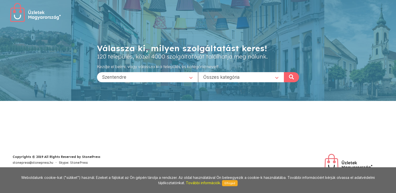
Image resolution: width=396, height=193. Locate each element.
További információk (203, 183)
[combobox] (147, 77)
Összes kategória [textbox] (221, 76)
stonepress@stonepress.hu (33, 162)
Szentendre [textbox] (114, 76)
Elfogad (230, 183)
